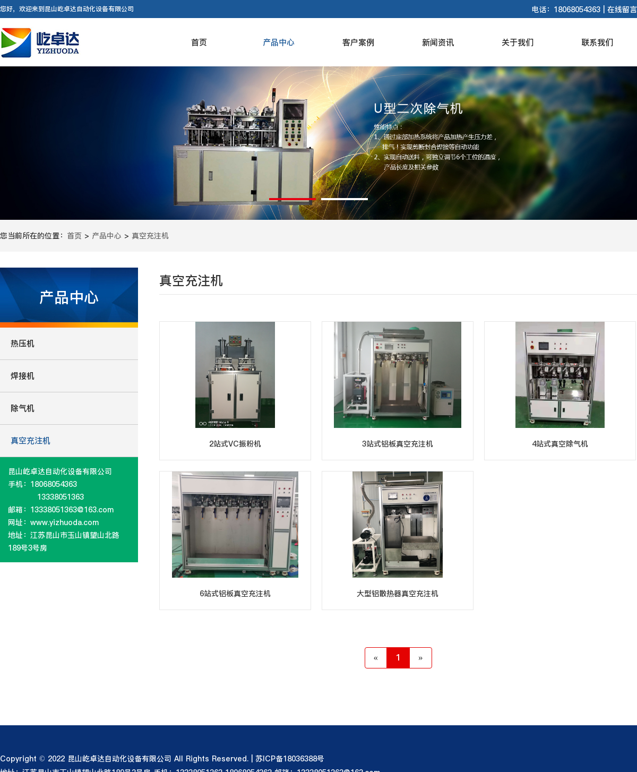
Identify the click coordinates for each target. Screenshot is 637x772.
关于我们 (517, 42)
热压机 (23, 343)
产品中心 (279, 42)
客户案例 (358, 42)
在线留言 (622, 9)
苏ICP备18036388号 (289, 758)
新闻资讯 (438, 42)
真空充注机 (150, 235)
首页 (199, 42)
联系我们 (597, 42)
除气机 (23, 408)
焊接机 (23, 375)
